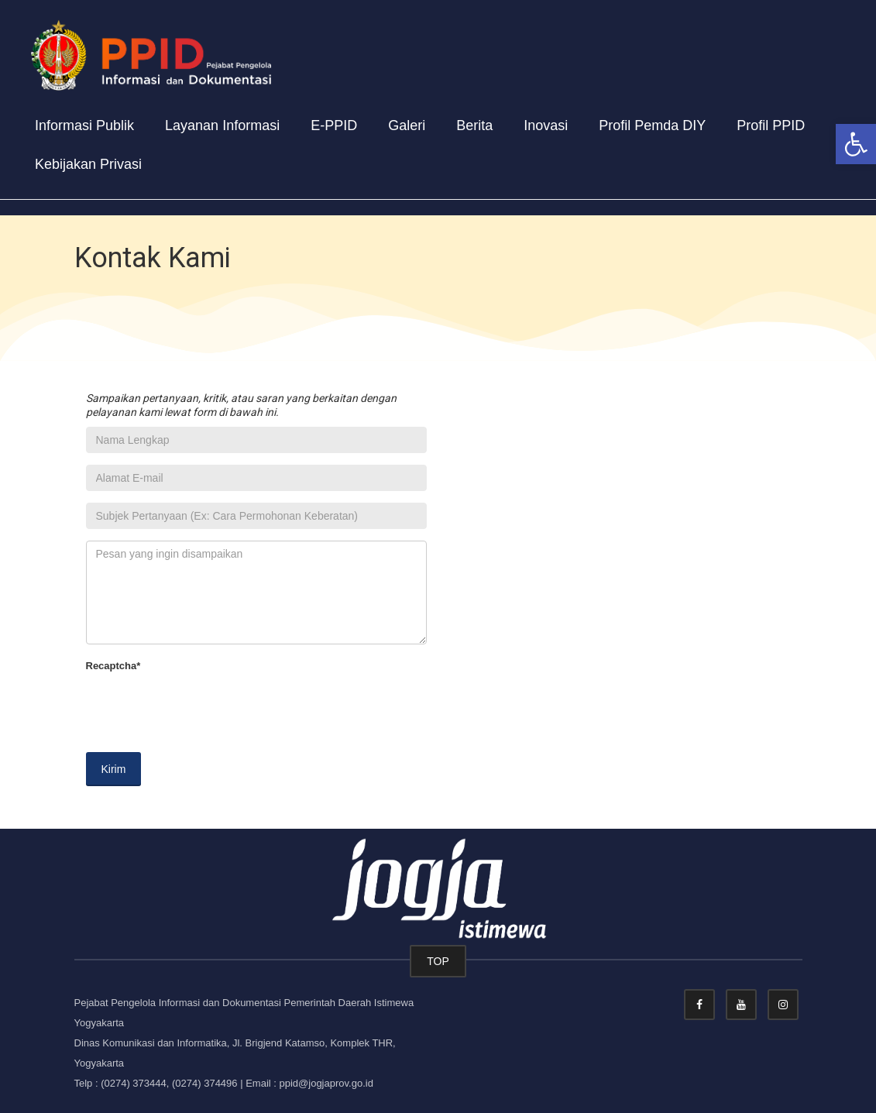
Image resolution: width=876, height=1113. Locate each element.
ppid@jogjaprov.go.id (326, 1083)
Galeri (406, 125)
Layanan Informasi (222, 125)
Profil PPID (771, 125)
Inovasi (546, 125)
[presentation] (203, 710)
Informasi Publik (84, 125)
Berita (474, 125)
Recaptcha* (113, 666)
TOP (438, 961)
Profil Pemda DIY (652, 125)
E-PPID (334, 125)
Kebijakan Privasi (88, 164)
